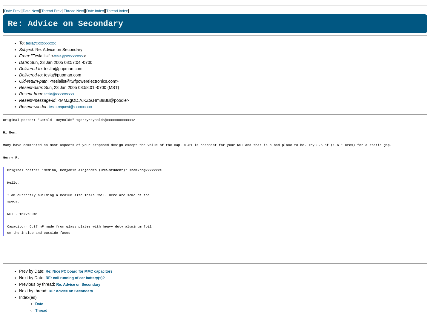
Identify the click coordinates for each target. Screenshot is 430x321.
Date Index (95, 11)
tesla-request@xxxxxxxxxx (70, 107)
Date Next (31, 11)
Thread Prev (51, 11)
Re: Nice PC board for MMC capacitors (79, 271)
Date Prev (12, 11)
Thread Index (117, 11)
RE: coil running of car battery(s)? (75, 278)
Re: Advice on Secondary (78, 284)
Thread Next (74, 11)
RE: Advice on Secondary (71, 291)
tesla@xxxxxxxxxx (41, 43)
